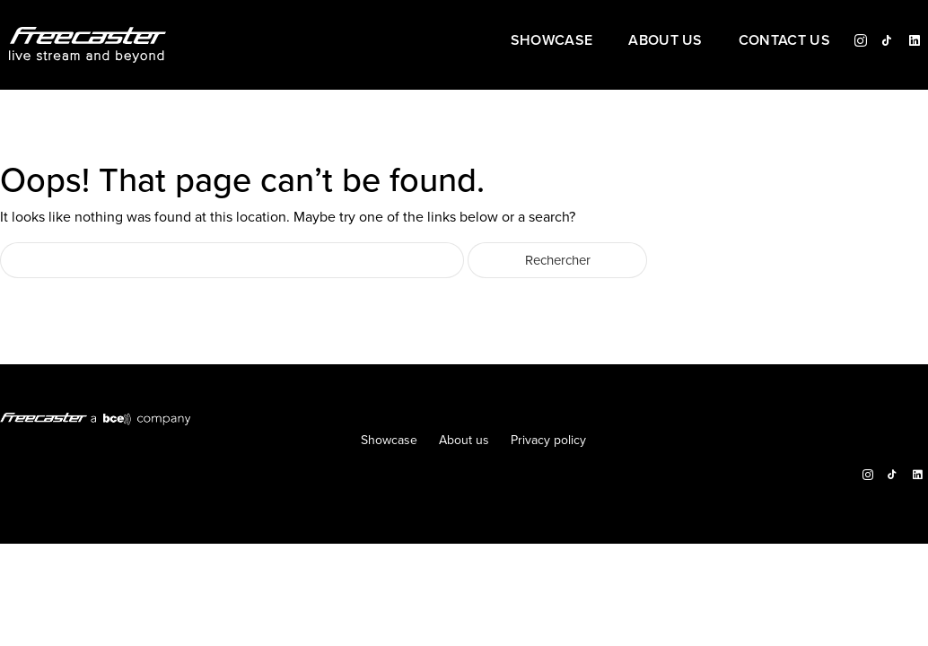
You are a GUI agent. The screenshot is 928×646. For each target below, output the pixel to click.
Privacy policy (548, 440)
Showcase (552, 41)
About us (665, 41)
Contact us (784, 41)
